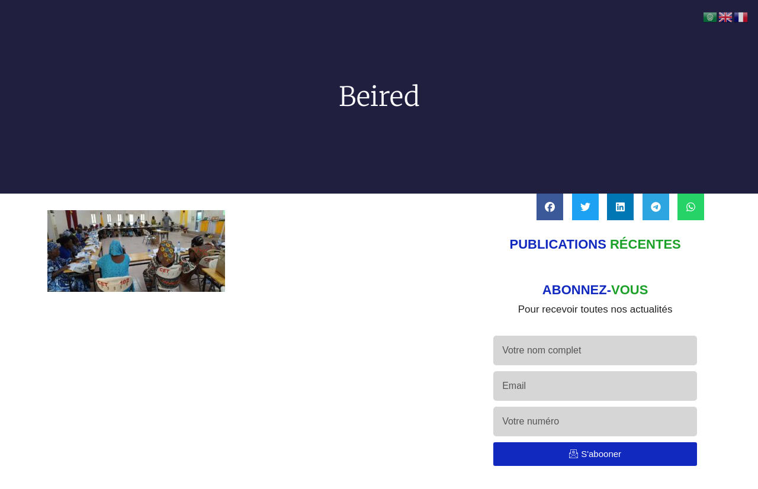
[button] (550, 207)
